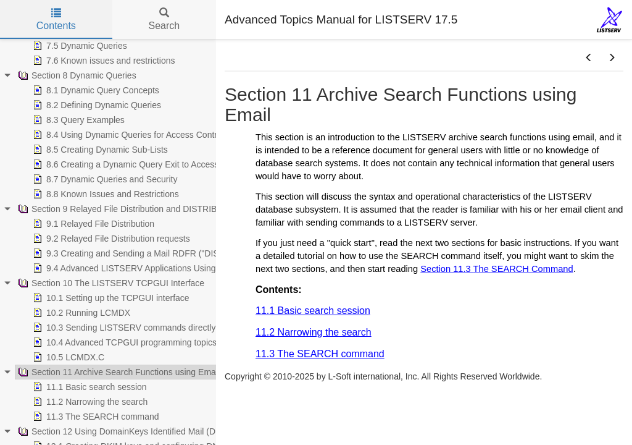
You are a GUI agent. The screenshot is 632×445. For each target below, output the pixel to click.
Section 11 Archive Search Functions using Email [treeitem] (117, 372)
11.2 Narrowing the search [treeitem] (89, 401)
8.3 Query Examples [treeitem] (77, 119)
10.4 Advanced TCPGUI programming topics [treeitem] (123, 342)
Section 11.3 (446, 269)
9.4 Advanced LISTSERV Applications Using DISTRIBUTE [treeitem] (150, 268)
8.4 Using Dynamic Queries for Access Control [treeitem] (127, 134)
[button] (589, 58)
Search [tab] (164, 19)
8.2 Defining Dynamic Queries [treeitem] (95, 105)
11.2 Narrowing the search (314, 332)
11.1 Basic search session (313, 310)
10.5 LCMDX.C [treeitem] (67, 357)
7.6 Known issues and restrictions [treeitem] (102, 60)
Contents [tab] (56, 19)
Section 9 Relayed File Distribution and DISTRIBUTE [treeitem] (124, 208)
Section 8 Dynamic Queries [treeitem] (75, 75)
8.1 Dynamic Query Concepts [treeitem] (94, 90)
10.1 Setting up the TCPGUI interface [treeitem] (109, 297)
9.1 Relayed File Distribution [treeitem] (92, 223)
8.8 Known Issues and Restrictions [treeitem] (104, 194)
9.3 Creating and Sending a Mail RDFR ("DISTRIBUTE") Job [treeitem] (154, 253)
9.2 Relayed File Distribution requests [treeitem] (110, 238)
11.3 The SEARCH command (320, 354)
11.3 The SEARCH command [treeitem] (94, 416)
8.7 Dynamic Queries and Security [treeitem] (103, 179)
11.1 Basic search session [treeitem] (88, 386)
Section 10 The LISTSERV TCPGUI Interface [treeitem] (109, 283)
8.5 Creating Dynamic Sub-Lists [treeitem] (99, 149)
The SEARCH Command (523, 269)
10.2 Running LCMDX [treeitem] (80, 312)
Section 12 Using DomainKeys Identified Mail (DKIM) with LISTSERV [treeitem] (155, 431)
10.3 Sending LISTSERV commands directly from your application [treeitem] (164, 327)
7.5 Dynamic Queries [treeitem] (78, 45)
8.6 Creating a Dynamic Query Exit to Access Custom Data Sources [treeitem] (168, 164)
